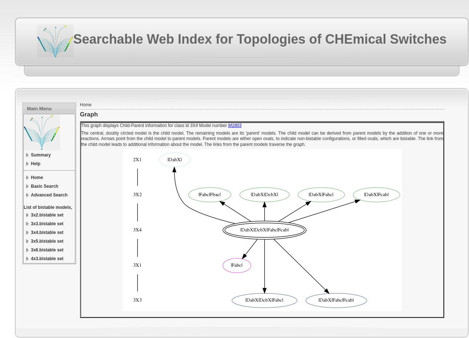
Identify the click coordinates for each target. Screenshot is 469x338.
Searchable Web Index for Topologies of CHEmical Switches (260, 39)
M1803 (235, 125)
